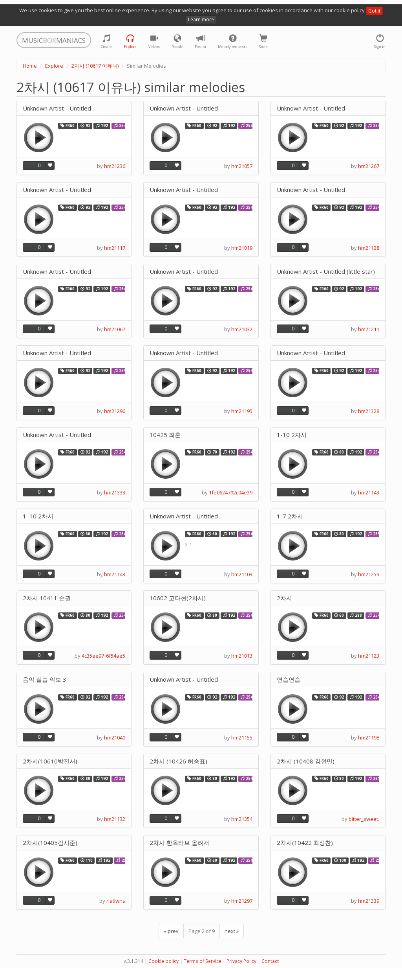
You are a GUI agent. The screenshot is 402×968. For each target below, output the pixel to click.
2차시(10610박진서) (50, 761)
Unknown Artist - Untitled (57, 108)
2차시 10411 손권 (47, 598)
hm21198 (368, 737)
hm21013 (241, 655)
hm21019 (241, 247)
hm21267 (368, 166)
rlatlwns (115, 900)
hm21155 (241, 737)
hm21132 (114, 818)
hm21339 (368, 900)
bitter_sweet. (364, 818)
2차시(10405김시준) (50, 842)
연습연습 (288, 679)
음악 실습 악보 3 (44, 679)
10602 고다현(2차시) (178, 598)
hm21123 (368, 655)
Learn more (201, 19)
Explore (54, 65)
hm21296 (114, 411)
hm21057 (241, 166)
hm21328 (368, 411)
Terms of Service (202, 961)
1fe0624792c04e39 (230, 492)
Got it (374, 10)
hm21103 (241, 574)
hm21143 (368, 492)
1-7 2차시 (290, 516)
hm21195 (241, 411)
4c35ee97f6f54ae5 (103, 655)
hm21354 (241, 818)
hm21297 (241, 900)
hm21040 (114, 737)
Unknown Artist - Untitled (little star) (326, 271)
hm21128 (368, 247)
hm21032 (241, 329)
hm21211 (368, 329)
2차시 (284, 598)
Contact (270, 961)
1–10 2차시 (38, 516)
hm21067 (114, 329)
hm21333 (114, 492)
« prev (171, 931)
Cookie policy (163, 961)
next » (232, 931)
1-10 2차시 (292, 434)
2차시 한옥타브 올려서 (179, 842)
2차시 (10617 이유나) (95, 65)
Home (30, 65)
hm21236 (114, 166)
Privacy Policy (241, 961)
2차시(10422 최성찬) (305, 842)
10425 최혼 (165, 434)
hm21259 (368, 574)
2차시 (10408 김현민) (305, 761)
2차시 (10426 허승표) (178, 761)
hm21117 (114, 247)
